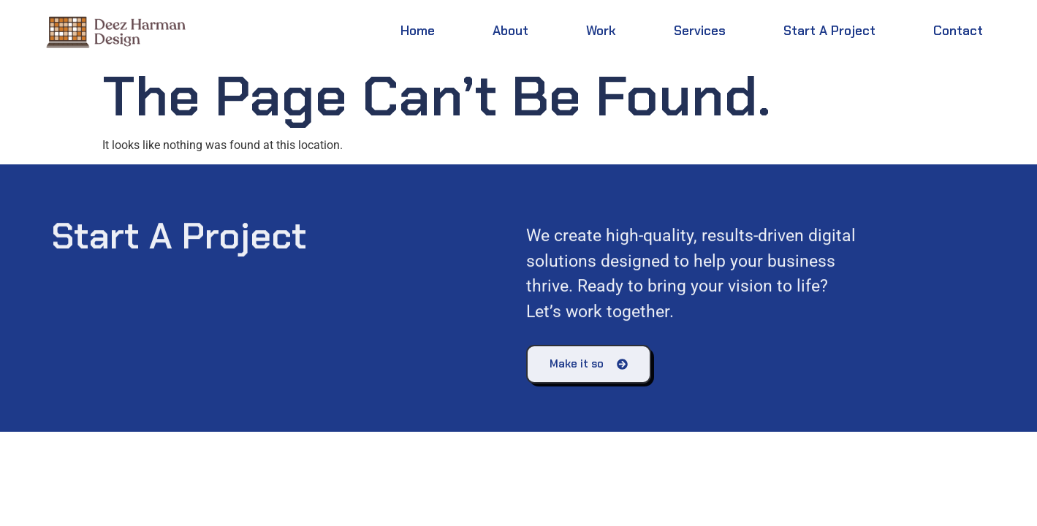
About (510, 31)
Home (417, 31)
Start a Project (829, 31)
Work (601, 31)
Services (700, 31)
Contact (958, 31)
